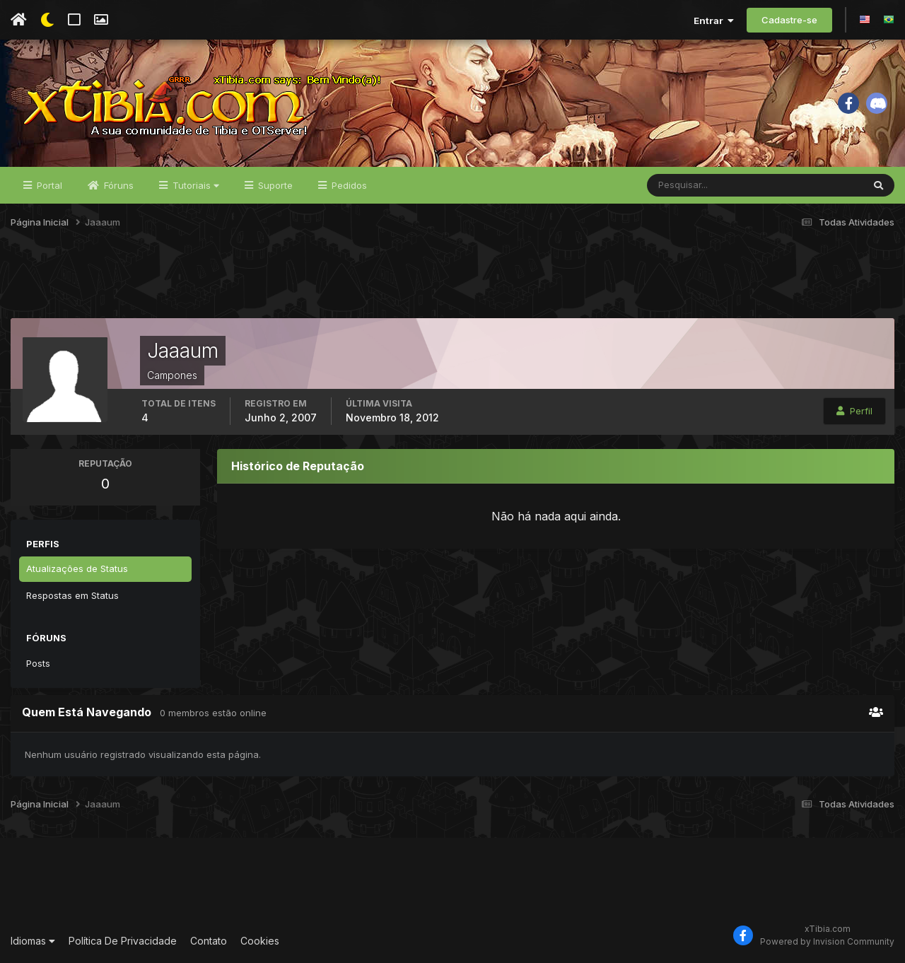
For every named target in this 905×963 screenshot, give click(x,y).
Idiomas (33, 941)
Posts (38, 663)
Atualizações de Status (77, 568)
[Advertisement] (452, 282)
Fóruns (117, 185)
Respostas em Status (72, 595)
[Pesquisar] (693, 185)
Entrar (714, 20)
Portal (48, 185)
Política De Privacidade (123, 941)
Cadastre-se (789, 19)
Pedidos (348, 185)
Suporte (274, 185)
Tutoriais (194, 185)
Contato (208, 941)
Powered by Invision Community (827, 941)
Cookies (259, 941)
